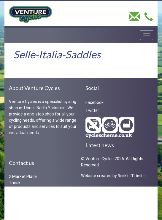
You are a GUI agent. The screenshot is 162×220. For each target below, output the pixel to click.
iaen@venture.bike (36, 212)
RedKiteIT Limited (132, 176)
